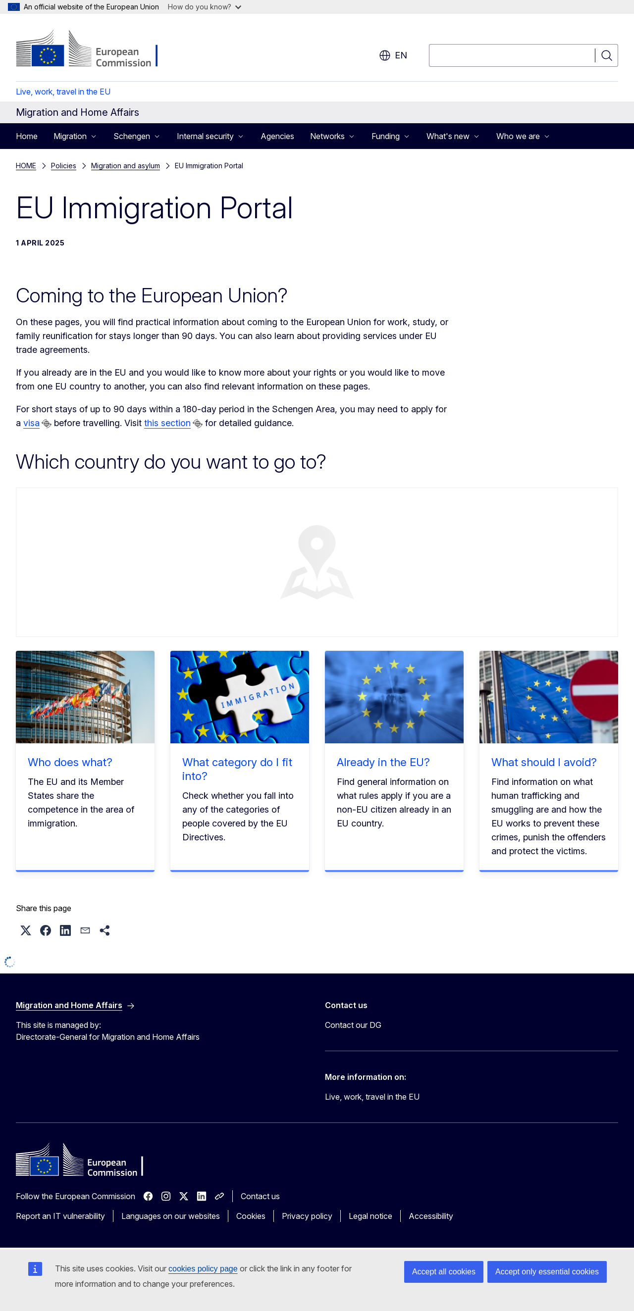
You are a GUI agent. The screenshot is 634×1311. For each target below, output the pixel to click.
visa (31, 423)
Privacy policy (307, 1216)
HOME (26, 165)
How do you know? (204, 6)
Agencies (277, 136)
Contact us (260, 1196)
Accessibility (431, 1216)
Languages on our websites (170, 1216)
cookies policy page (203, 1268)
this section (167, 423)
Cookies (250, 1216)
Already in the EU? (383, 762)
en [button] (393, 55)
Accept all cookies (444, 1271)
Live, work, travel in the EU (63, 92)
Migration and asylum (125, 165)
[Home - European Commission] (96, 49)
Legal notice (370, 1216)
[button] (26, 930)
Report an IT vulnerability (60, 1216)
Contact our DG (353, 1025)
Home (27, 136)
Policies (63, 165)
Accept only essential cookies (547, 1271)
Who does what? (70, 762)
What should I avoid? (544, 762)
